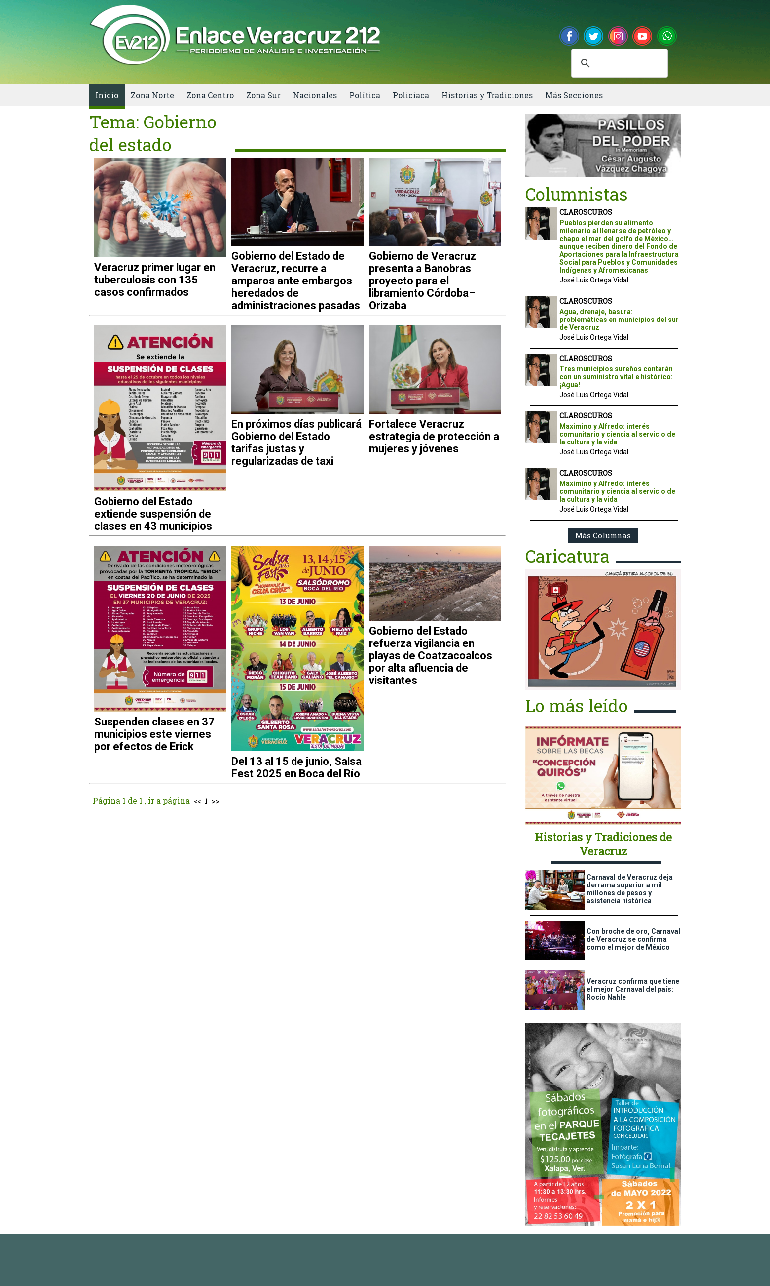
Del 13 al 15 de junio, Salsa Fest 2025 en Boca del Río (296, 767)
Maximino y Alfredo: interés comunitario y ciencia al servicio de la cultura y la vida (617, 434)
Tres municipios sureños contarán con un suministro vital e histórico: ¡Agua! (616, 377)
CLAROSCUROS (585, 212)
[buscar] (618, 63)
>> (216, 800)
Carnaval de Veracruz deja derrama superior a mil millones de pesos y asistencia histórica (630, 889)
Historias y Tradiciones (487, 95)
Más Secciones (574, 95)
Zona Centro (210, 95)
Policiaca (411, 95)
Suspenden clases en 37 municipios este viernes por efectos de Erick (154, 734)
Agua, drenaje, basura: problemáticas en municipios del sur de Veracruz (619, 319)
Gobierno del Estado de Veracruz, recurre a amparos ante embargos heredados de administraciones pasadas (295, 281)
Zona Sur (263, 95)
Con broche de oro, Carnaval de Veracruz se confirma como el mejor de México (633, 939)
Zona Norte (152, 95)
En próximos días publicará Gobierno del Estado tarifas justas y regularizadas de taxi (296, 442)
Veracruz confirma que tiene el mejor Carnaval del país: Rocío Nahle (633, 989)
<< (197, 800)
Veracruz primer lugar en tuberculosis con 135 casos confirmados (155, 279)
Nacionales (315, 95)
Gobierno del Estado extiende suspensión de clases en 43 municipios (153, 513)
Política (364, 95)
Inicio (106, 95)
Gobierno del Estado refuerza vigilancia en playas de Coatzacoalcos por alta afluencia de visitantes (430, 655)
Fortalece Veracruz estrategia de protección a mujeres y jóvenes (434, 436)
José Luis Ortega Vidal (593, 280)
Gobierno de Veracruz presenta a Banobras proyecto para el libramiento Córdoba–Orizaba (422, 281)
